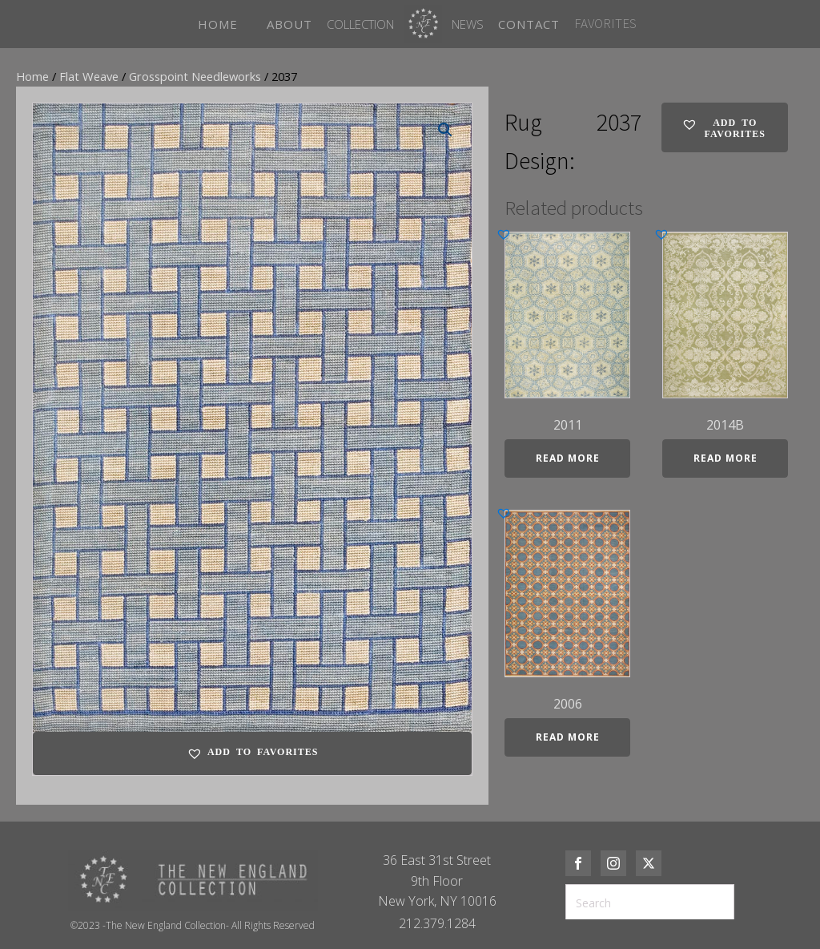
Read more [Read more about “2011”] (568, 458)
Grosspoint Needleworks (195, 76)
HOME (218, 24)
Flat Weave (89, 76)
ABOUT (289, 24)
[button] (445, 129)
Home (32, 76)
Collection (360, 24)
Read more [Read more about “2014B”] (725, 458)
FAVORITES (605, 23)
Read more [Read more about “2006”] (568, 737)
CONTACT (529, 24)
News (468, 24)
